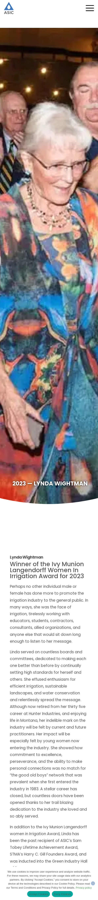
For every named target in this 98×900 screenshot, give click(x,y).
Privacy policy (84, 887)
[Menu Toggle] (92, 8)
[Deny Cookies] (93, 883)
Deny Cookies (62, 894)
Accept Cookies (38, 894)
